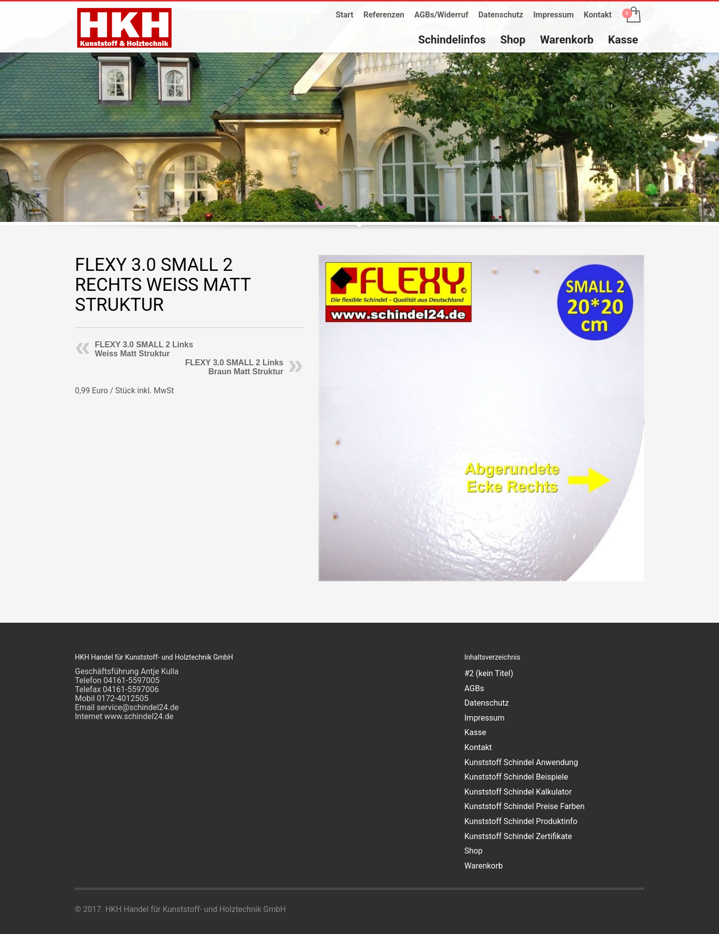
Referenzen (383, 14)
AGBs (474, 688)
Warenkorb (483, 866)
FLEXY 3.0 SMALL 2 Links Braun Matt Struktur (234, 367)
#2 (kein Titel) (488, 673)
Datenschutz (500, 14)
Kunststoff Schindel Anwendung (521, 762)
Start (345, 14)
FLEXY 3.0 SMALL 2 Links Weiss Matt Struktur (144, 349)
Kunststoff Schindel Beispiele (516, 777)
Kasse (475, 732)
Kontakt (598, 14)
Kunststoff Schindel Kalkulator (518, 792)
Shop (473, 851)
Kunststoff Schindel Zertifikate (518, 836)
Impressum (553, 14)
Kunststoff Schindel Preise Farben (524, 806)
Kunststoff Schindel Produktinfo (520, 821)
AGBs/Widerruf (441, 14)
